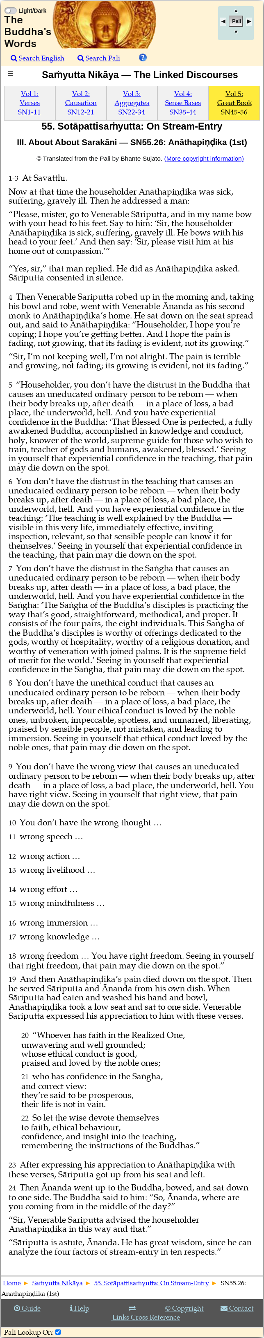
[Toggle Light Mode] (10, 3)
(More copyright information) (204, 158)
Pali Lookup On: (29, 1332)
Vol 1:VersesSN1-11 (29, 103)
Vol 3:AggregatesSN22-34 (131, 103)
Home (12, 1283)
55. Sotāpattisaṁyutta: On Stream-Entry (151, 1283)
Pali (236, 21)
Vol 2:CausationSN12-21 (81, 103)
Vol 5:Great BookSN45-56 (234, 103)
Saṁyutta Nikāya (57, 1283)
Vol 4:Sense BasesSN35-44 (183, 103)
